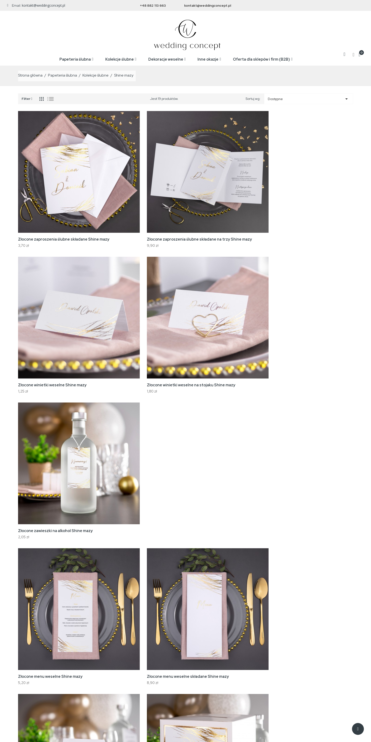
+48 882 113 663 (153, 6)
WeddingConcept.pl (63, 734)
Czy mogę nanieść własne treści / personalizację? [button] (186, 545)
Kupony (289, 676)
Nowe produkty (143, 655)
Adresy (289, 669)
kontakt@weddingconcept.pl (207, 6)
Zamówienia (293, 655)
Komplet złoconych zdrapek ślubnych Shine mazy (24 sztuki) (117, 453)
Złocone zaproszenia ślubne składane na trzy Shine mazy (113, 181)
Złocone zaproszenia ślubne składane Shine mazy (44, 181)
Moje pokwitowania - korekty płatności (312, 662)
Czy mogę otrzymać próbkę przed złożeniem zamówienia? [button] (186, 532)
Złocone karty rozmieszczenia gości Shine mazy (251, 363)
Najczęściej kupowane (149, 662)
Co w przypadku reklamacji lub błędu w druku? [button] (186, 570)
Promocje (139, 647)
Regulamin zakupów (223, 655)
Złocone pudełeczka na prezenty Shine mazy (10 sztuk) (322, 363)
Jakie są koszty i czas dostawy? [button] (186, 558)
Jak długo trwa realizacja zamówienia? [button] (186, 509)
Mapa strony (217, 676)
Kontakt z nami (219, 669)
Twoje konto (297, 636)
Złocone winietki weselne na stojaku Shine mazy (249, 181)
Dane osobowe (295, 647)
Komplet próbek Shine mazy (249, 450)
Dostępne (308, 98)
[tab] (185, 509)
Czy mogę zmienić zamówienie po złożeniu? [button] (186, 583)
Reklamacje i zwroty (223, 662)
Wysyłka (214, 647)
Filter (27, 97)
